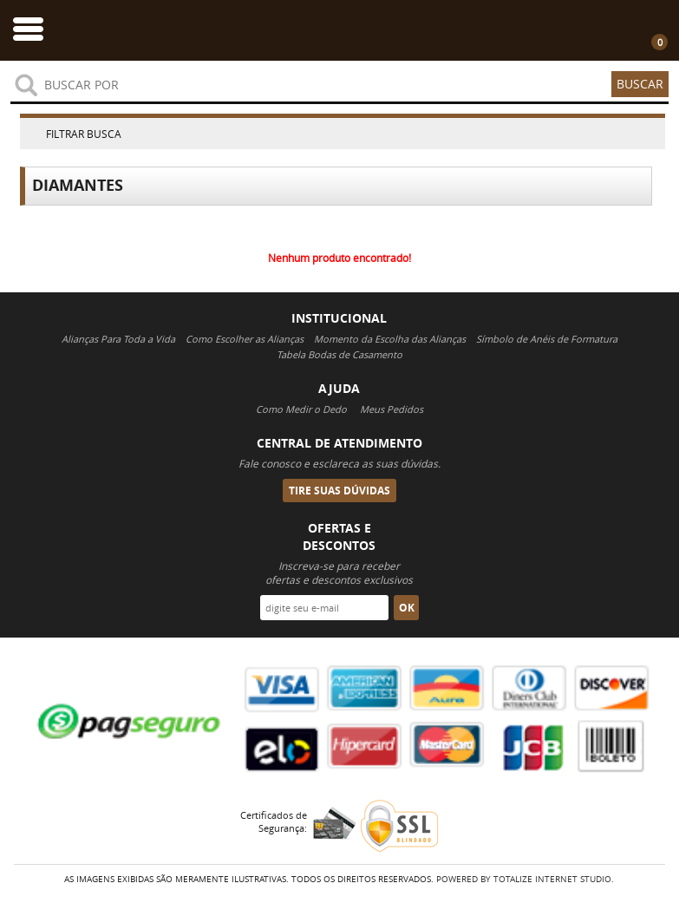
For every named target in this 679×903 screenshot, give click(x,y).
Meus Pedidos (391, 409)
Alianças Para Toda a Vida (118, 338)
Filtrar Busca (83, 134)
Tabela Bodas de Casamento (339, 354)
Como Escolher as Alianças (245, 338)
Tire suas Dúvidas (339, 490)
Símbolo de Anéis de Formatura (546, 338)
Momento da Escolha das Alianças (390, 338)
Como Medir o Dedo (301, 409)
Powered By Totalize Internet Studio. (525, 879)
